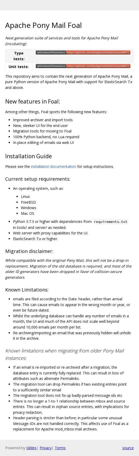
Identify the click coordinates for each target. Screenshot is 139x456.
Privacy (46, 447)
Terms (60, 447)
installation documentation (53, 166)
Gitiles (31, 447)
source (128, 447)
